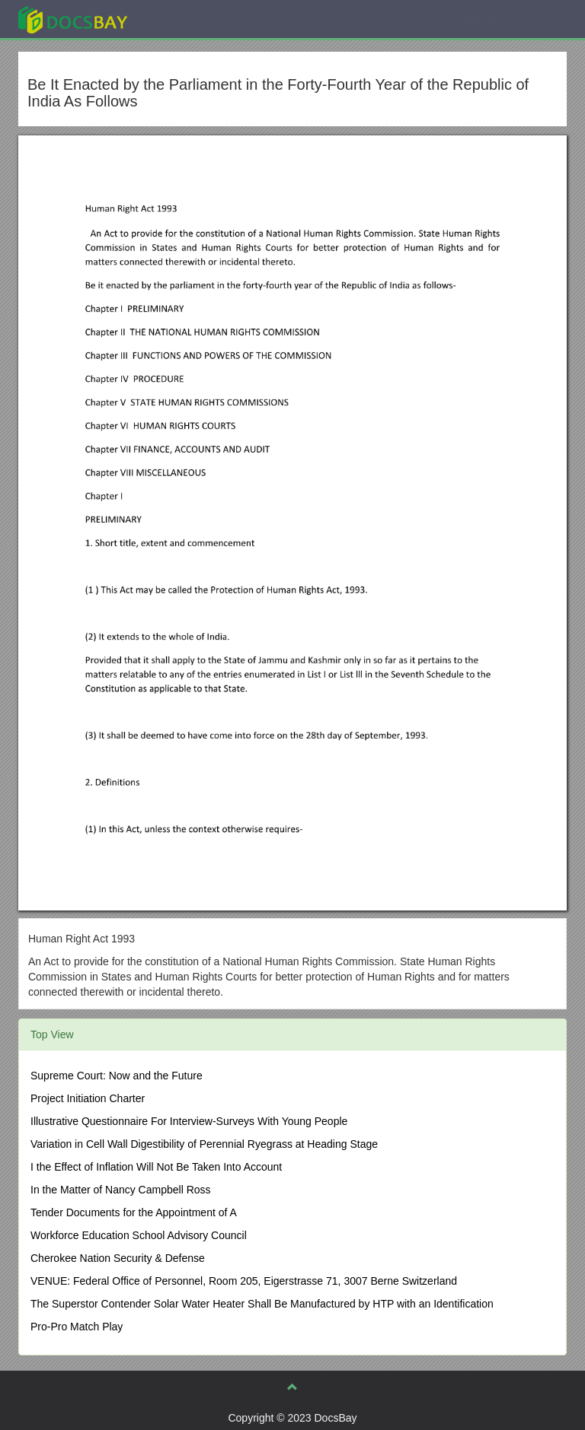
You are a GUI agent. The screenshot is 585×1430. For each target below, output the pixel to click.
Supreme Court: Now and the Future (116, 1075)
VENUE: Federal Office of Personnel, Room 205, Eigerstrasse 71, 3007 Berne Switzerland (243, 1281)
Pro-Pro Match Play (76, 1326)
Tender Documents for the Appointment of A (133, 1212)
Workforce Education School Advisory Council (138, 1235)
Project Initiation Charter (87, 1098)
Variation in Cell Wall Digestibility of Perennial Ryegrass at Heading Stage (204, 1144)
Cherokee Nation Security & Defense (117, 1258)
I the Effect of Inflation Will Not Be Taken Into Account (156, 1167)
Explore (187, 18)
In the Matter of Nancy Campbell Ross (120, 1190)
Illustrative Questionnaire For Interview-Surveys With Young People (188, 1121)
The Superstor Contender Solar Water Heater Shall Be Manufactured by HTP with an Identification (262, 1304)
